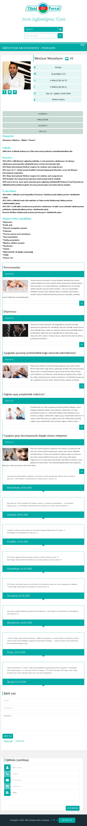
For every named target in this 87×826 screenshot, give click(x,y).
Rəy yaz (42, 131)
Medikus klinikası (58, 99)
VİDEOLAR (19, 741)
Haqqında (42, 114)
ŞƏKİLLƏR (8, 741)
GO (60, 36)
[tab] (43, 113)
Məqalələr (42, 120)
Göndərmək (73, 808)
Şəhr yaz (7, 736)
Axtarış (82, 44)
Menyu (29, 29)
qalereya (42, 125)
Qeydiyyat (67, 820)
